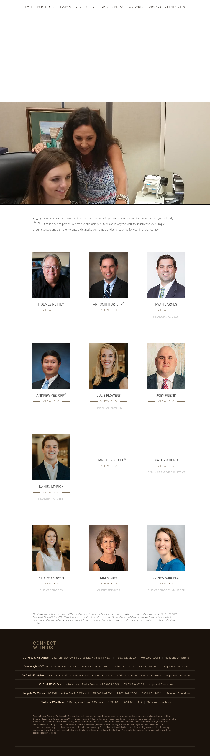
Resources (100, 7)
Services (65, 7)
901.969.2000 (128, 693)
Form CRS (154, 7)
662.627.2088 (151, 657)
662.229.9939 (150, 666)
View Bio (51, 309)
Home (29, 7)
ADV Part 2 (136, 7)
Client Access (175, 7)
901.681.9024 (152, 693)
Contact (118, 7)
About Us (81, 7)
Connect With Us (43, 645)
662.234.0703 (135, 684)
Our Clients (45, 7)
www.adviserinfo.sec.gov (45, 724)
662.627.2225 (127, 657)
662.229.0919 (126, 666)
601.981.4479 (133, 702)
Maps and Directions (177, 657)
